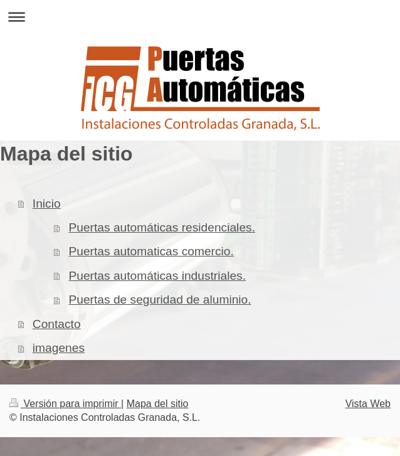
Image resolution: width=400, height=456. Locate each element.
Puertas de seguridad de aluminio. (159, 299)
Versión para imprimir (65, 403)
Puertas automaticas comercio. (150, 251)
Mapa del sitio (158, 403)
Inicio (47, 203)
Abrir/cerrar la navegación (200, 16)
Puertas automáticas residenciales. (161, 227)
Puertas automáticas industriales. (157, 275)
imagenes (59, 347)
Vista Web (368, 403)
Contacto (57, 324)
